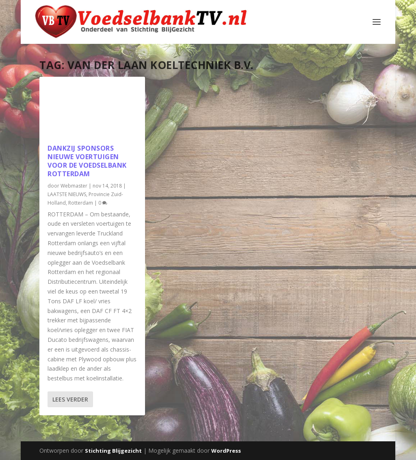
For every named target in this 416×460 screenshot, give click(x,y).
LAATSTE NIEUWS (67, 194)
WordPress (226, 450)
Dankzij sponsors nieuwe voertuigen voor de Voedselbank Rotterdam (87, 161)
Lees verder (70, 399)
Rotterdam (80, 202)
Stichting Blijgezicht (113, 450)
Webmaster (74, 185)
